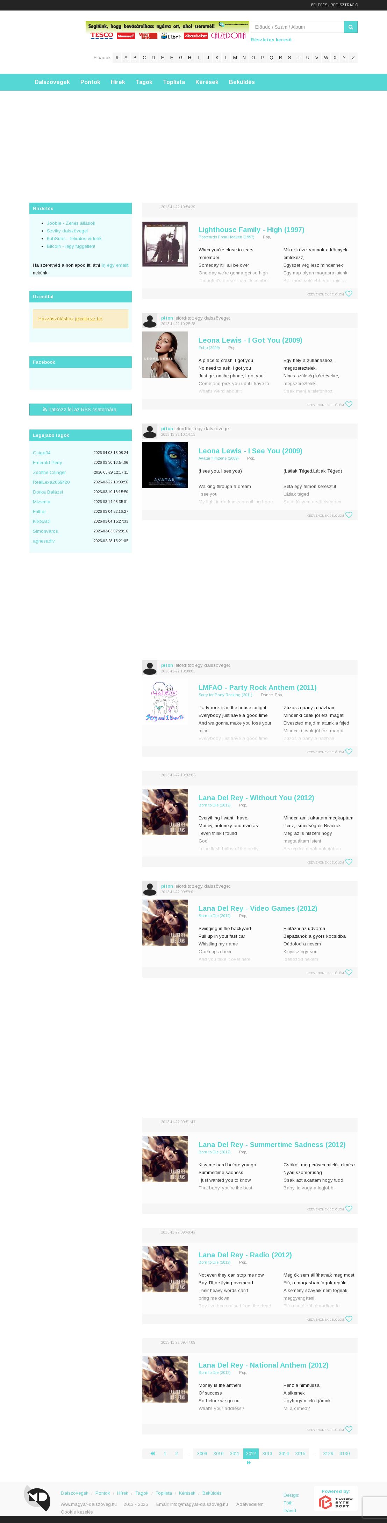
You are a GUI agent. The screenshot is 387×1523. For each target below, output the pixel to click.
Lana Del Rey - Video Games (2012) (258, 908)
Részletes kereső (271, 39)
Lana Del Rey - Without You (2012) (256, 798)
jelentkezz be (88, 318)
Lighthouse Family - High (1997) (251, 229)
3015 (300, 1453)
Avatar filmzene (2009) (219, 458)
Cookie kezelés (77, 1512)
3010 (218, 1453)
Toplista (174, 82)
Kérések (206, 82)
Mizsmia (41, 501)
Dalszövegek (52, 82)
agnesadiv (44, 541)
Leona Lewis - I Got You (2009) (250, 340)
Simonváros (45, 531)
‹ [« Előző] (155, 1453)
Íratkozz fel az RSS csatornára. (80, 409)
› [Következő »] (251, 1462)
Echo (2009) (209, 347)
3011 (234, 1453)
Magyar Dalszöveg (57, 42)
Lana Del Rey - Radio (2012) (245, 1255)
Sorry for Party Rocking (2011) (225, 695)
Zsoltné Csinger (49, 472)
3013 (267, 1453)
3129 (328, 1453)
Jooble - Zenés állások (71, 223)
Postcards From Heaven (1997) (227, 237)
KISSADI (42, 521)
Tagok (144, 82)
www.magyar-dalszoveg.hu (89, 1504)
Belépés (319, 5)
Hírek (118, 82)
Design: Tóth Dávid (291, 1499)
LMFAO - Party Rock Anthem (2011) (258, 687)
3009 (202, 1453)
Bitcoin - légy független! (71, 246)
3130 (345, 1453)
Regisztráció (344, 5)
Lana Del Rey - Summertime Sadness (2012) (272, 1144)
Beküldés (242, 82)
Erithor (39, 511)
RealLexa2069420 (51, 482)
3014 (284, 1453)
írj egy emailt (114, 265)
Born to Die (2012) (215, 805)
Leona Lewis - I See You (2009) (250, 451)
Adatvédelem (250, 1504)
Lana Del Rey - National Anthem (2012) (264, 1365)
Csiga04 (41, 452)
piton (167, 318)
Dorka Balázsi (48, 492)
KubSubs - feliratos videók (74, 238)
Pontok (90, 82)
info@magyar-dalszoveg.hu (199, 1504)
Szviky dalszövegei (67, 230)
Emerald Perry (47, 462)
